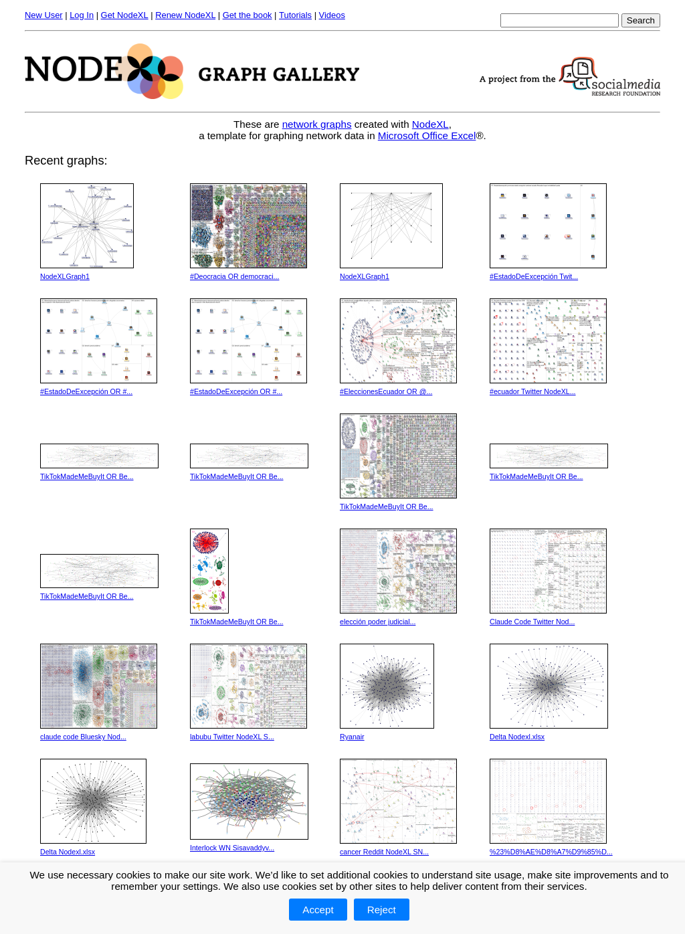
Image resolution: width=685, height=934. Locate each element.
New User (44, 15)
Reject (381, 909)
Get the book (247, 15)
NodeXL (430, 124)
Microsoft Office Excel (427, 135)
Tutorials (295, 15)
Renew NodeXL (185, 15)
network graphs (317, 124)
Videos (332, 15)
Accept (317, 909)
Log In (82, 15)
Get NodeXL (125, 15)
